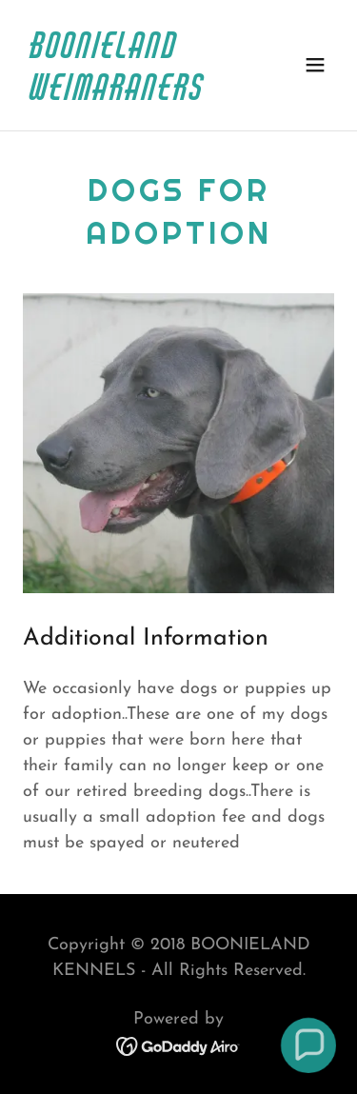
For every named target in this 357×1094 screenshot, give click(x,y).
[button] (315, 65)
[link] (131, 96)
